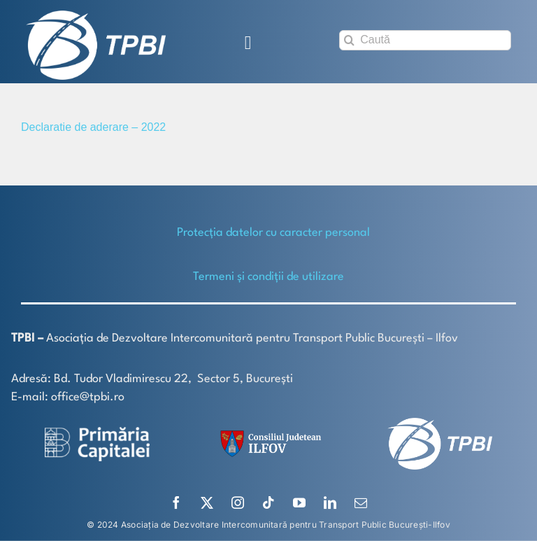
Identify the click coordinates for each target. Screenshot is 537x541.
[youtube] (299, 502)
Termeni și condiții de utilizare (268, 277)
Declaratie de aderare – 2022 (93, 127)
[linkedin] (330, 502)
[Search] (349, 40)
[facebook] (176, 502)
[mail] (361, 502)
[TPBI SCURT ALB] (96, 16)
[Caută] (425, 40)
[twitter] (207, 502)
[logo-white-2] (97, 432)
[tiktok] (268, 502)
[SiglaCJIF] (268, 434)
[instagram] (238, 502)
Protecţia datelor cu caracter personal (273, 233)
